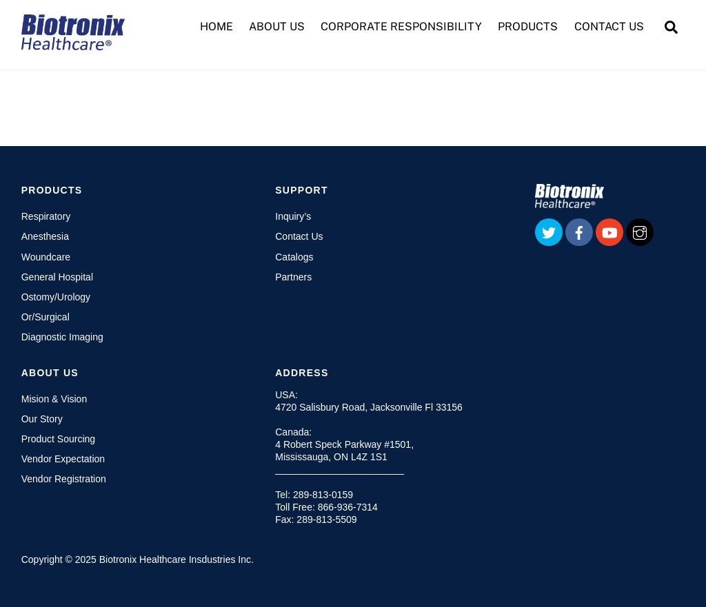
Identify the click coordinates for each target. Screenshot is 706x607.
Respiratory (46, 216)
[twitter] (549, 231)
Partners (293, 276)
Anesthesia (45, 236)
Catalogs (294, 257)
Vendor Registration (63, 478)
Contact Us (299, 236)
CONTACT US (609, 26)
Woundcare (45, 257)
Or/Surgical (45, 316)
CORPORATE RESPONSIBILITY (401, 26)
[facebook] (579, 231)
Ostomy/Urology (55, 296)
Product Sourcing (58, 438)
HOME (216, 26)
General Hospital (57, 276)
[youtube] (609, 231)
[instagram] (640, 231)
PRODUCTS (528, 26)
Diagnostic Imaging (62, 336)
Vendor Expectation (63, 458)
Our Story (42, 418)
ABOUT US (277, 26)
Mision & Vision (54, 398)
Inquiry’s (293, 216)
